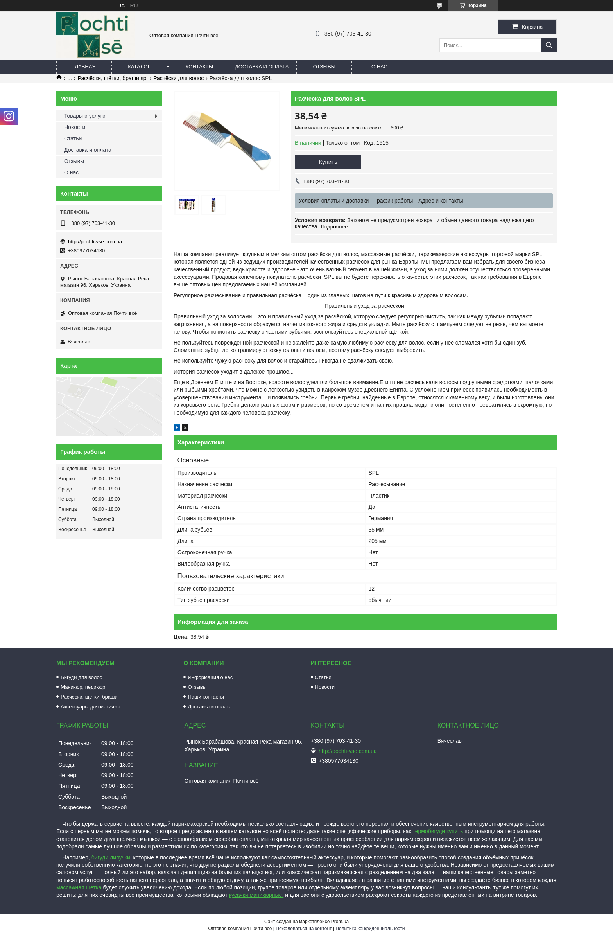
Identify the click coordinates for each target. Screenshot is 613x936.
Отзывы (324, 67)
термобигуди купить (438, 831)
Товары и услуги (85, 116)
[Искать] (549, 45)
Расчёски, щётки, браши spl (113, 78)
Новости (74, 127)
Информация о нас (210, 677)
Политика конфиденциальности (370, 928)
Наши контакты (206, 697)
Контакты (199, 67)
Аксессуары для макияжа (90, 707)
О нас (379, 67)
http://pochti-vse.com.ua (95, 241)
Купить (328, 161)
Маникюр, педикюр (83, 687)
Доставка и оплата (262, 67)
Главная (84, 67)
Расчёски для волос (178, 78)
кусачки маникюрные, (256, 895)
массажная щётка (79, 887)
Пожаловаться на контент (304, 928)
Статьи (73, 138)
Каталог (139, 67)
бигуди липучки (110, 857)
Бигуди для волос (81, 677)
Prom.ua (340, 921)
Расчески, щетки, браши (89, 697)
